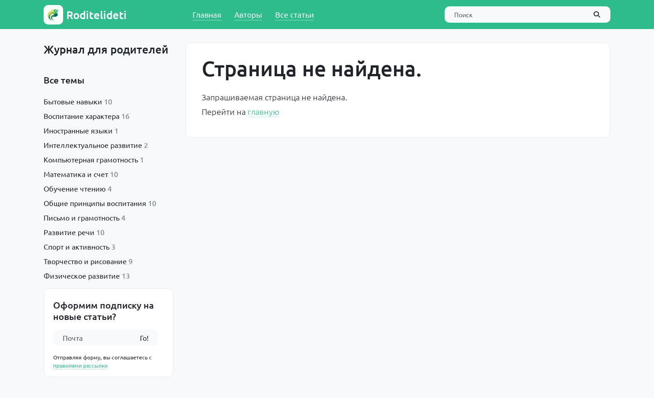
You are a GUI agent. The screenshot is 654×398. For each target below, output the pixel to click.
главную (263, 111)
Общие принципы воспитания (95, 202)
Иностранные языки (78, 130)
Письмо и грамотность (81, 217)
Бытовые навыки (73, 101)
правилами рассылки (80, 365)
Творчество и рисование (85, 260)
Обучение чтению (75, 188)
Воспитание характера (81, 115)
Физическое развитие (82, 275)
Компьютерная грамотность (91, 159)
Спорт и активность (76, 246)
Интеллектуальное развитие (93, 144)
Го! (144, 337)
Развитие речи (69, 231)
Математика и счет (76, 173)
